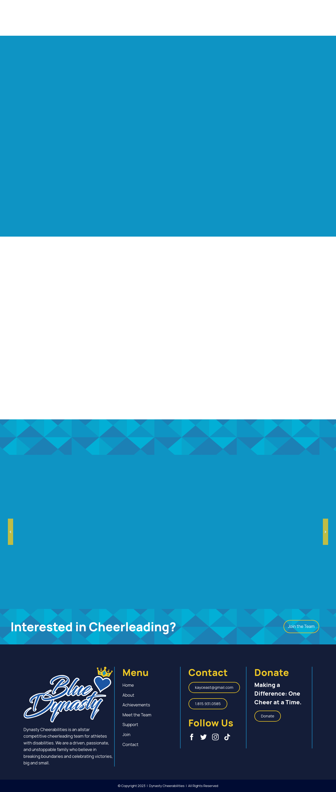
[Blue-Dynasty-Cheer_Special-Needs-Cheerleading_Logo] (68, 669)
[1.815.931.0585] (207, 703)
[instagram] (215, 737)
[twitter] (203, 737)
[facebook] (191, 737)
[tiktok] (227, 737)
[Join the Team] (301, 626)
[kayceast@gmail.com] (214, 687)
